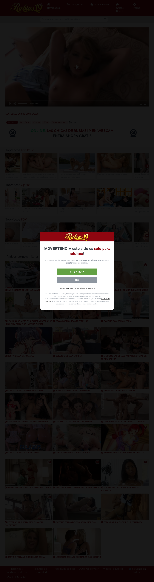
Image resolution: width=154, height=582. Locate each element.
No (77, 279)
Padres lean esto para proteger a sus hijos (77, 288)
